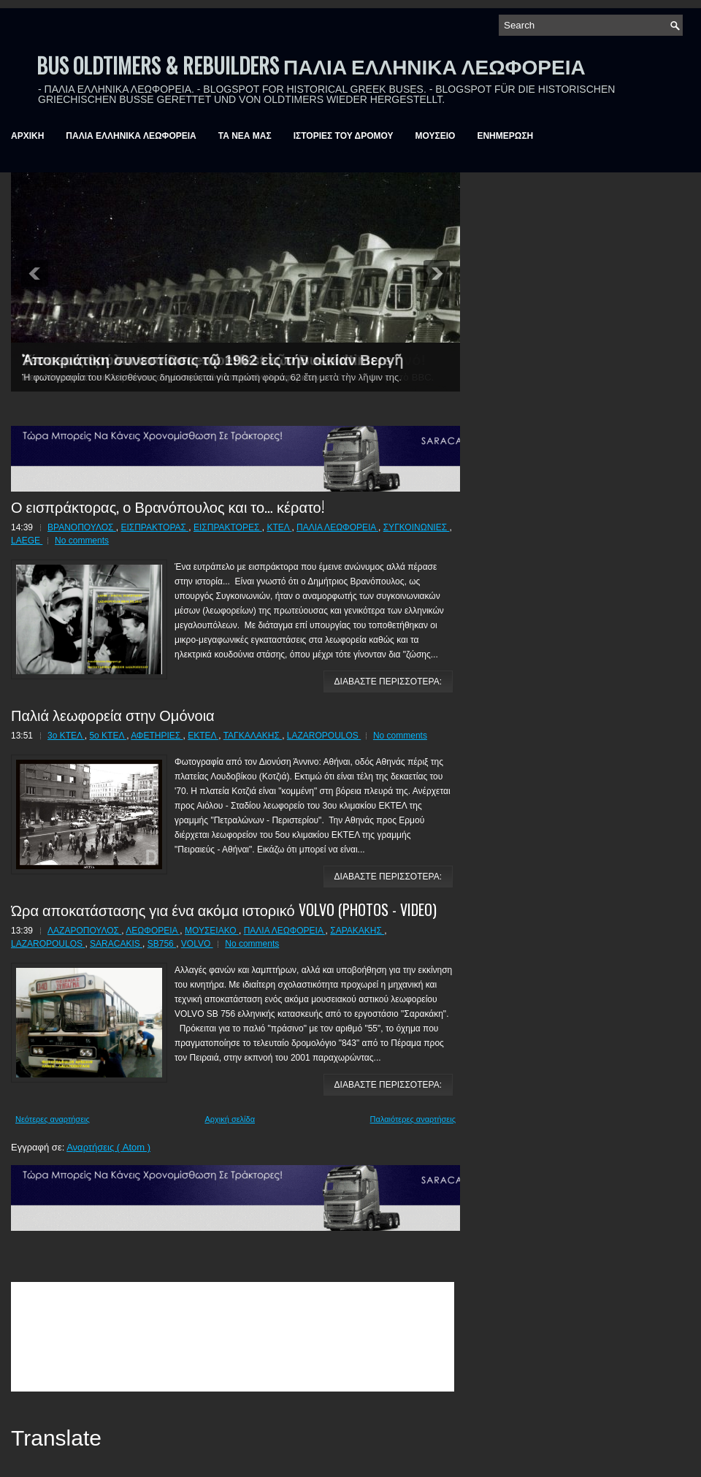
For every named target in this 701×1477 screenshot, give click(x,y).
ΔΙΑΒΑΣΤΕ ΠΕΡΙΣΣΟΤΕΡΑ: (388, 681)
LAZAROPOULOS (324, 735)
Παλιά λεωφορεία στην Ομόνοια (113, 714)
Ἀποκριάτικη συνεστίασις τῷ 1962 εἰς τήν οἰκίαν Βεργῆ (212, 360)
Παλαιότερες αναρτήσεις (413, 1119)
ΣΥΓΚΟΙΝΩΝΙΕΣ (416, 527)
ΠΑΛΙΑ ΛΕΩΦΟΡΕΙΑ (337, 527)
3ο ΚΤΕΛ (66, 735)
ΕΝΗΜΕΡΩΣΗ (505, 136)
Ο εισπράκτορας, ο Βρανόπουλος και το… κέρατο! (167, 506)
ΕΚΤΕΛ (203, 735)
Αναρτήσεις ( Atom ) (108, 1147)
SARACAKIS (116, 944)
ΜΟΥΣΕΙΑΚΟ (212, 930)
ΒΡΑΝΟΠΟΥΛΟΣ (81, 527)
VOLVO (197, 944)
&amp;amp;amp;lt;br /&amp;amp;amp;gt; (232, 1337)
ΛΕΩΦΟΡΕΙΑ (153, 930)
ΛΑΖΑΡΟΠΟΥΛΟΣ (84, 930)
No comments (82, 540)
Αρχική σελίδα (229, 1119)
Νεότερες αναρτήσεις (52, 1119)
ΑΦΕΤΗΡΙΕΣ (157, 735)
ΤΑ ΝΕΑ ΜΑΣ (245, 136)
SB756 (162, 944)
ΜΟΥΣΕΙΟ (435, 136)
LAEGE (26, 540)
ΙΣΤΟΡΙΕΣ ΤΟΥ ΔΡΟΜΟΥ (344, 136)
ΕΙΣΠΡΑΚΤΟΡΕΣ (228, 527)
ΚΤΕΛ (279, 527)
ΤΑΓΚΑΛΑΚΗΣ (253, 735)
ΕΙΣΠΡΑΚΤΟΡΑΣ (154, 527)
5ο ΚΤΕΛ (107, 735)
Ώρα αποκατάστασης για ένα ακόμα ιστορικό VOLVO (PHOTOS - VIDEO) (224, 909)
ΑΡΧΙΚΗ (27, 136)
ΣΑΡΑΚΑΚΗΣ (357, 930)
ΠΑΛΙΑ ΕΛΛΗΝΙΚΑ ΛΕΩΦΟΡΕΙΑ (131, 136)
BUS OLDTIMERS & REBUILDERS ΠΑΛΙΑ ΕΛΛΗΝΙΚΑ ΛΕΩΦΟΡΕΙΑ (311, 65)
